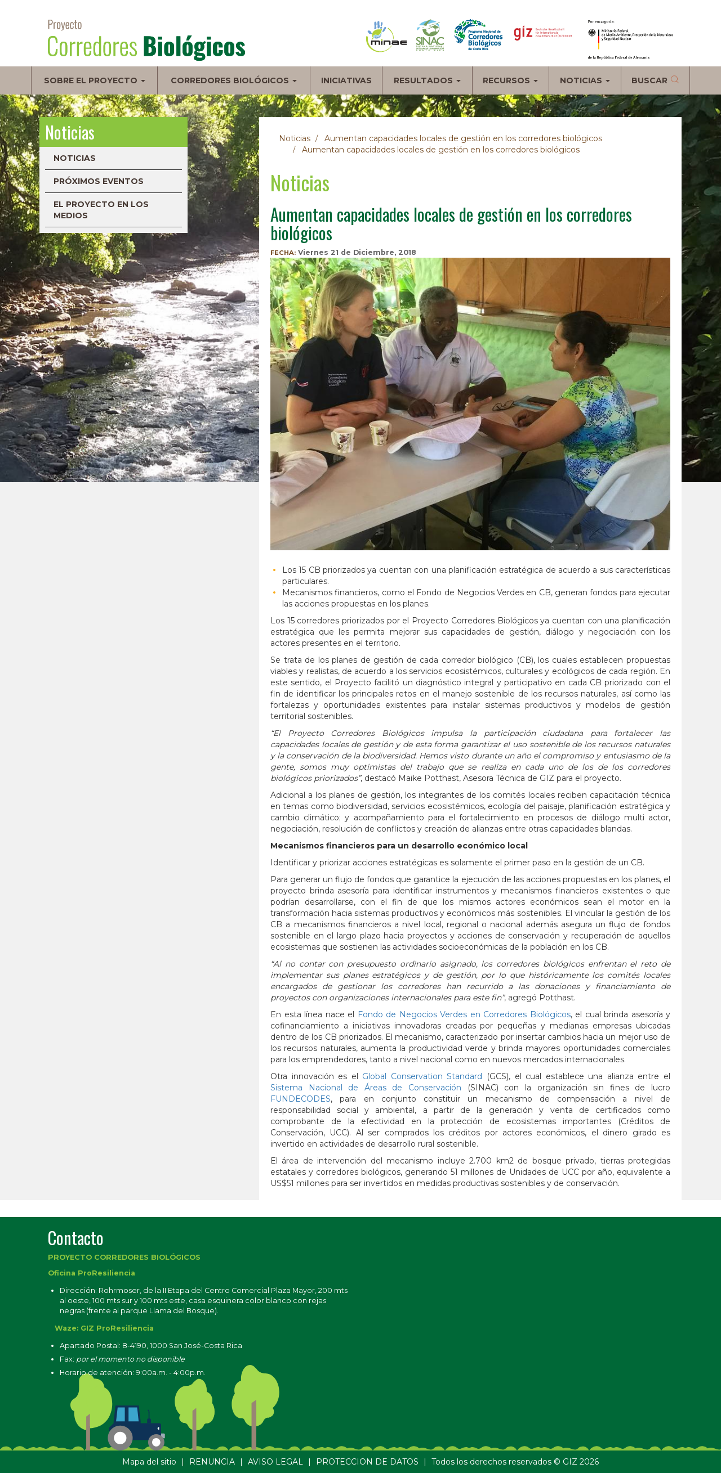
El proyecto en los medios (101, 210)
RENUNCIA (212, 1462)
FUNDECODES (300, 1099)
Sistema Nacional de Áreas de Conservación (365, 1088)
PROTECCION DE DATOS (367, 1462)
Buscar (649, 80)
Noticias (585, 80)
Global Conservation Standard (422, 1076)
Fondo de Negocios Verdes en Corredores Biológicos (464, 1014)
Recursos (510, 80)
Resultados (427, 80)
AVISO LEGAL (275, 1462)
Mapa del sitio (149, 1462)
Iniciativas (346, 80)
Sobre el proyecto (94, 80)
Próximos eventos (99, 181)
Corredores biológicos (234, 80)
